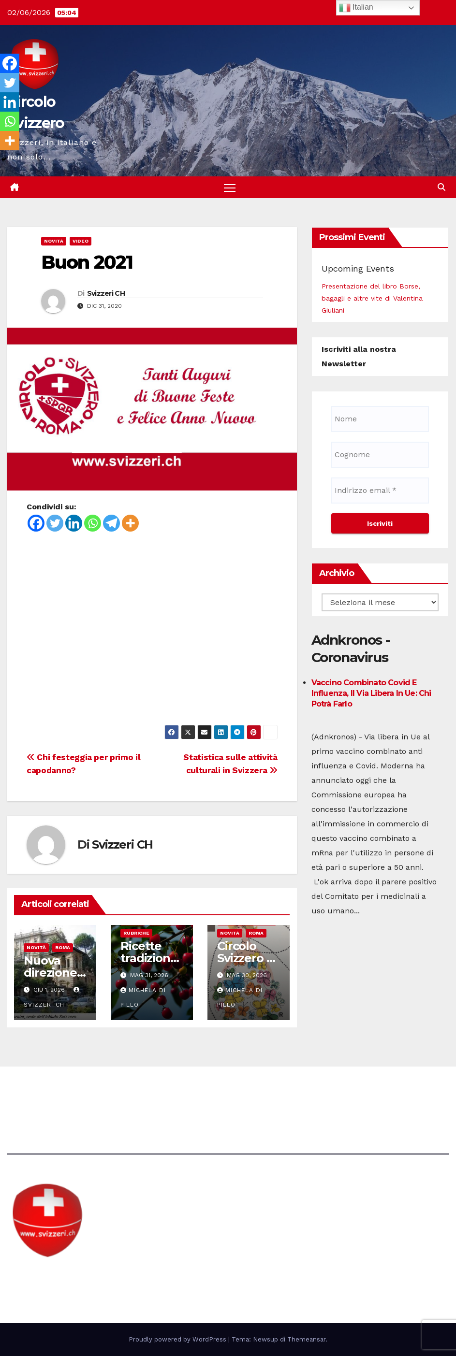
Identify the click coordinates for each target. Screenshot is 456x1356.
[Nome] (380, 419)
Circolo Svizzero (68, 1277)
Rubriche (136, 933)
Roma (62, 948)
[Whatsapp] (92, 523)
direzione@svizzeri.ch (174, 1093)
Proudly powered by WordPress (178, 1339)
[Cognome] (380, 455)
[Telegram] (111, 523)
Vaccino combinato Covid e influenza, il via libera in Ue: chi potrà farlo (371, 693)
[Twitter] (54, 523)
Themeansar (306, 1339)
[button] (441, 187)
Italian (356, 8)
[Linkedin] (73, 523)
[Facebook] (36, 523)
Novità (53, 241)
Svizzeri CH (106, 293)
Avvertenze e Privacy (273, 1093)
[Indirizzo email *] (380, 490)
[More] (130, 523)
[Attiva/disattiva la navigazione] (230, 187)
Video (80, 241)
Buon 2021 (86, 262)
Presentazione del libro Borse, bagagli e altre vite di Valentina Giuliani (372, 298)
